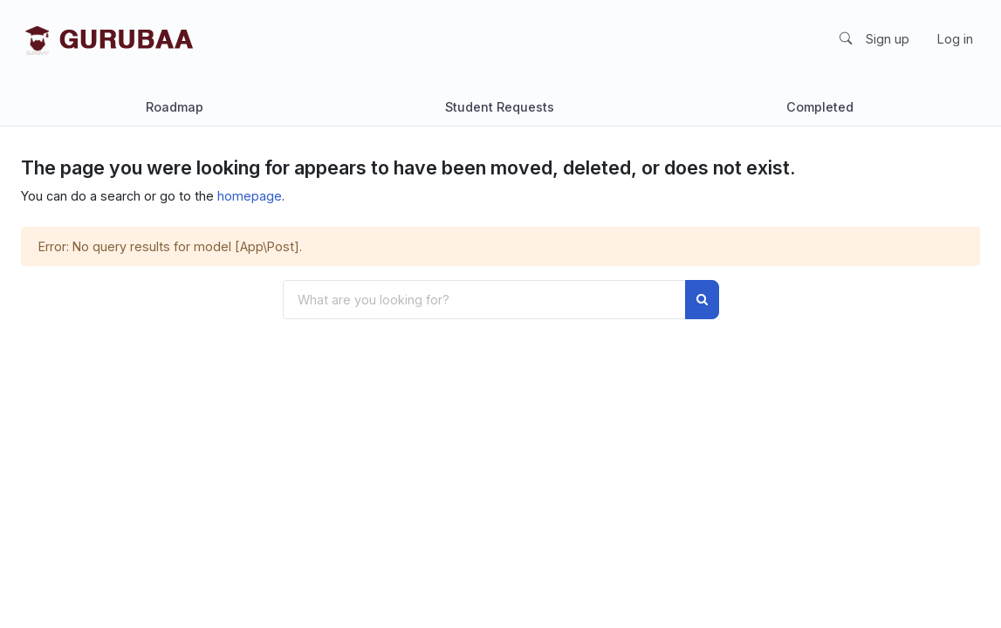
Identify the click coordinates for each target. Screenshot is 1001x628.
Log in (955, 38)
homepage (249, 195)
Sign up (887, 38)
